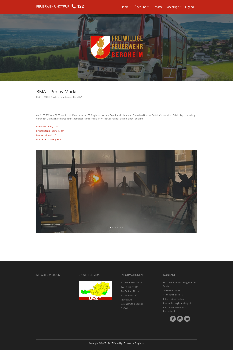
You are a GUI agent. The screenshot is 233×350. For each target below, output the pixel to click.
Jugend (189, 7)
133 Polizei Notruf (129, 286)
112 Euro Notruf (129, 295)
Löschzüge (172, 7)
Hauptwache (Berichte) (71, 97)
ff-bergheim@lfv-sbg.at (174, 299)
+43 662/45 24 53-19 (173, 294)
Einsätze (157, 7)
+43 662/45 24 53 (171, 290)
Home (124, 7)
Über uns (140, 7)
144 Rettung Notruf (130, 291)
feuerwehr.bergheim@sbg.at (177, 303)
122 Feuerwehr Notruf (132, 282)
